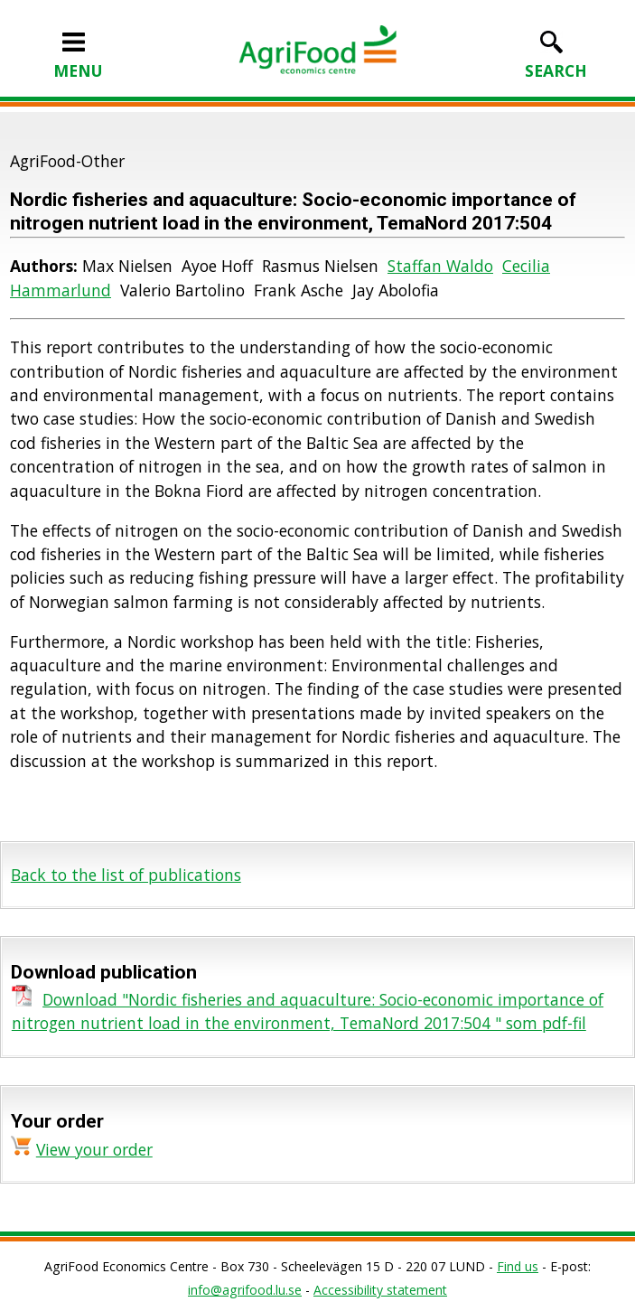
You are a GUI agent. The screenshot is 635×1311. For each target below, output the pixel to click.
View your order (94, 1149)
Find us (517, 1266)
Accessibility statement (380, 1289)
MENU (78, 58)
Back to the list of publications (126, 874)
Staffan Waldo (440, 265)
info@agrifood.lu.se (245, 1289)
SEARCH (556, 58)
